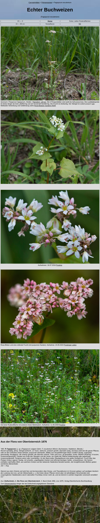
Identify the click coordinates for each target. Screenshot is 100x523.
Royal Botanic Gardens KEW (45, 106)
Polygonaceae (47, 2)
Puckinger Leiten (70, 345)
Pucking (59, 265)
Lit (93, 104)
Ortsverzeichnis (10, 484)
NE (80, 24)
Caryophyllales (34, 2)
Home (50, 21)
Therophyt (36, 102)
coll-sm (43, 102)
